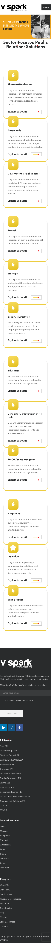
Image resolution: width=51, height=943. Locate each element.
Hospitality (14, 513)
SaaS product (15, 599)
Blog (2, 912)
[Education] (13, 361)
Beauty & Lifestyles (19, 316)
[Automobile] (13, 121)
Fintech (12, 230)
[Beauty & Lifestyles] (13, 307)
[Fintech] (13, 221)
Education (14, 370)
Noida (3, 854)
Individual (13, 556)
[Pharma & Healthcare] (13, 75)
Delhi (2, 826)
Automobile (14, 130)
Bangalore (5, 835)
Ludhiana (4, 858)
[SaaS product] (13, 590)
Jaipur (3, 863)
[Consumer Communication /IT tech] (13, 404)
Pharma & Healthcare (20, 84)
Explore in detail (17, 111)
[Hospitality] (13, 504)
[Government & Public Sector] (13, 164)
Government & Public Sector (23, 173)
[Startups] (13, 264)
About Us (4, 885)
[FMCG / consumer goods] (13, 450)
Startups (13, 273)
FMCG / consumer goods (21, 459)
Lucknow (4, 867)
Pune (2, 849)
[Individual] (13, 547)
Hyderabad (5, 845)
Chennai (4, 840)
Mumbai (3, 831)
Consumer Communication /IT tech (25, 415)
